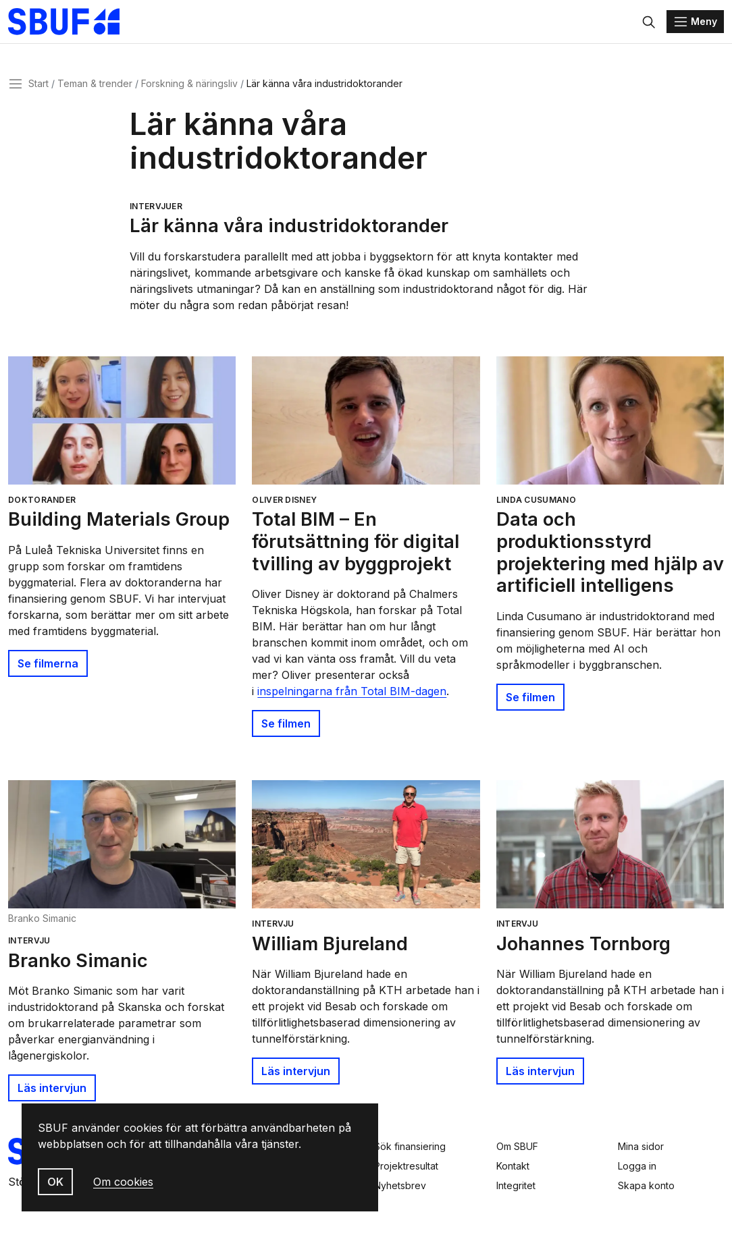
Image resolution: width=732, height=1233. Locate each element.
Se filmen (286, 723)
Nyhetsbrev (400, 1185)
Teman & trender (94, 83)
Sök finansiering (410, 1146)
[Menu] (695, 21)
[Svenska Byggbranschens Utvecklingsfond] (70, 21)
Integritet (515, 1185)
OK (55, 1181)
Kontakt (512, 1166)
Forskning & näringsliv (189, 83)
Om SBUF (517, 1146)
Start (38, 83)
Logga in (637, 1166)
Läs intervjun (52, 1088)
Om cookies (123, 1181)
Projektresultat (406, 1166)
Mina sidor (641, 1146)
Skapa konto (646, 1185)
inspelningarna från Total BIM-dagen (351, 691)
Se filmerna (48, 663)
